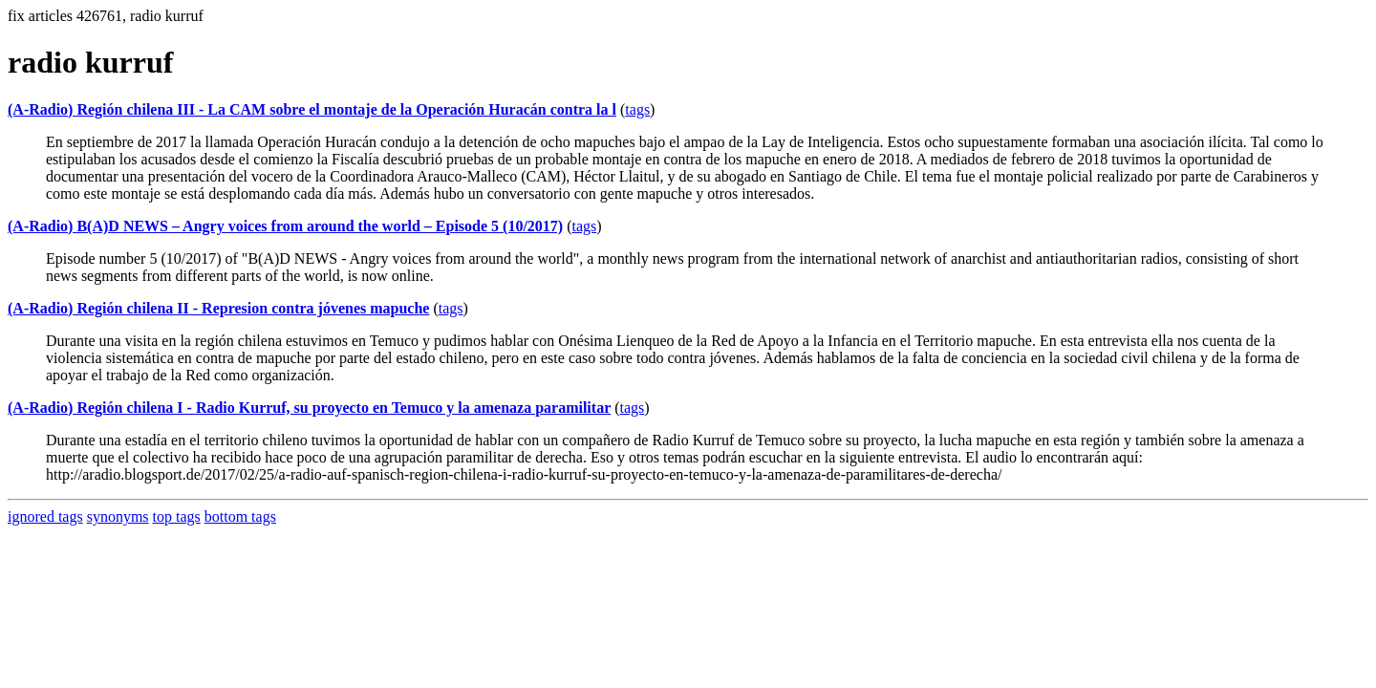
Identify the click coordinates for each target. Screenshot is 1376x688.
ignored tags (45, 516)
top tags (177, 516)
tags (637, 109)
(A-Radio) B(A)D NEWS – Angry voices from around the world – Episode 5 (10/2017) (285, 226)
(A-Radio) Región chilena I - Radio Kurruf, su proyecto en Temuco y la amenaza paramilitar (309, 407)
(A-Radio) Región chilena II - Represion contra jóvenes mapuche (218, 308)
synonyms (118, 516)
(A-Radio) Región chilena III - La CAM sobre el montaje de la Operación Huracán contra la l (312, 109)
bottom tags (240, 516)
